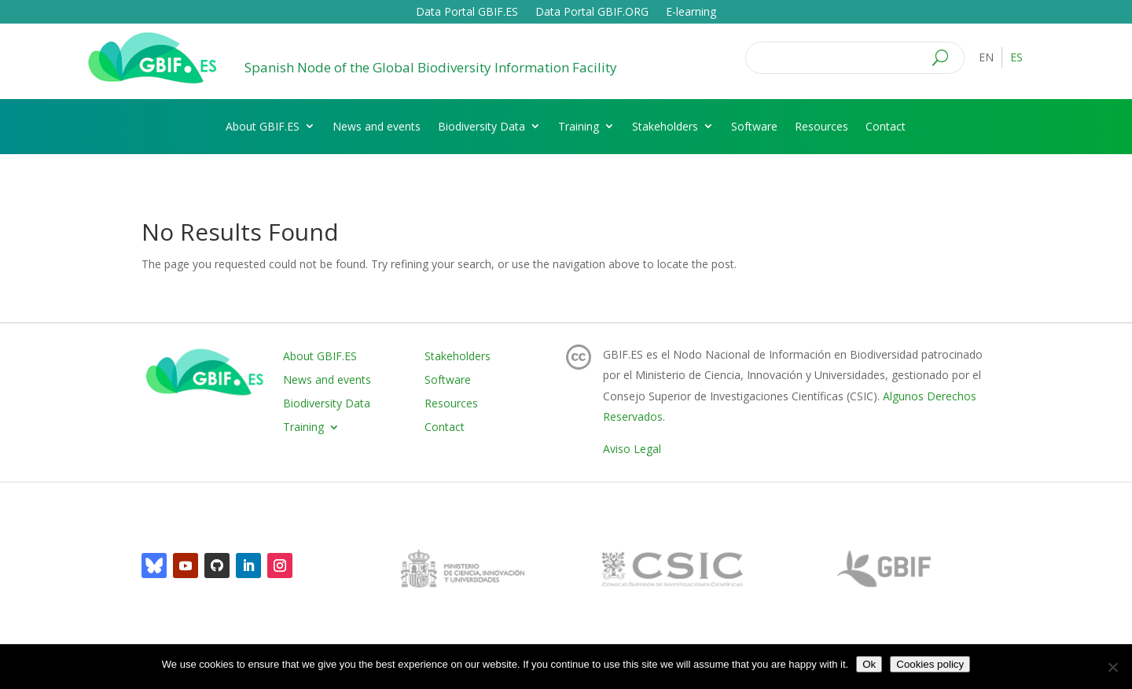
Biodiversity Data (481, 126)
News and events (377, 126)
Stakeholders (665, 126)
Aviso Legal (632, 448)
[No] (1112, 667)
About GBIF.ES (263, 126)
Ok (869, 664)
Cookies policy (930, 664)
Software (754, 126)
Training (578, 126)
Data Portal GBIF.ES (467, 12)
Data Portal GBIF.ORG (592, 12)
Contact (886, 126)
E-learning (691, 12)
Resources (821, 126)
